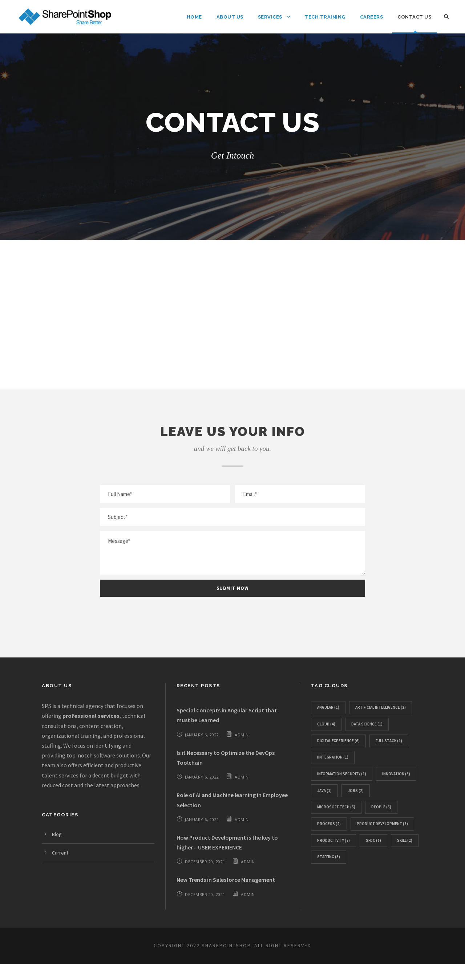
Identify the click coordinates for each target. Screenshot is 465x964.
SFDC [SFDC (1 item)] (373, 840)
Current (60, 852)
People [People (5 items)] (381, 806)
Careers (371, 17)
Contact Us (414, 17)
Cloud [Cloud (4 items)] (326, 724)
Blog (57, 834)
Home (194, 17)
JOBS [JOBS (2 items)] (356, 790)
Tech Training (324, 17)
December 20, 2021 (205, 861)
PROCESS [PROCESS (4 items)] (329, 823)
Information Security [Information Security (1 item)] (341, 773)
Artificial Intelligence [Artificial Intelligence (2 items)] (380, 707)
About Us (230, 17)
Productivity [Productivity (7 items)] (333, 840)
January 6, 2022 (202, 734)
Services (270, 17)
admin (242, 734)
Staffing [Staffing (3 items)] (328, 856)
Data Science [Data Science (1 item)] (367, 724)
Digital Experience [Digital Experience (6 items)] (338, 740)
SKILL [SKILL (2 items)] (404, 840)
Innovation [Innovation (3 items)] (396, 773)
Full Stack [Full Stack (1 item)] (389, 740)
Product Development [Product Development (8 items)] (382, 823)
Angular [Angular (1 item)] (328, 707)
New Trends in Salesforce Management (226, 879)
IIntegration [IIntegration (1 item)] (332, 757)
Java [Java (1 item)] (324, 790)
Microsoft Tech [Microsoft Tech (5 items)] (336, 806)
